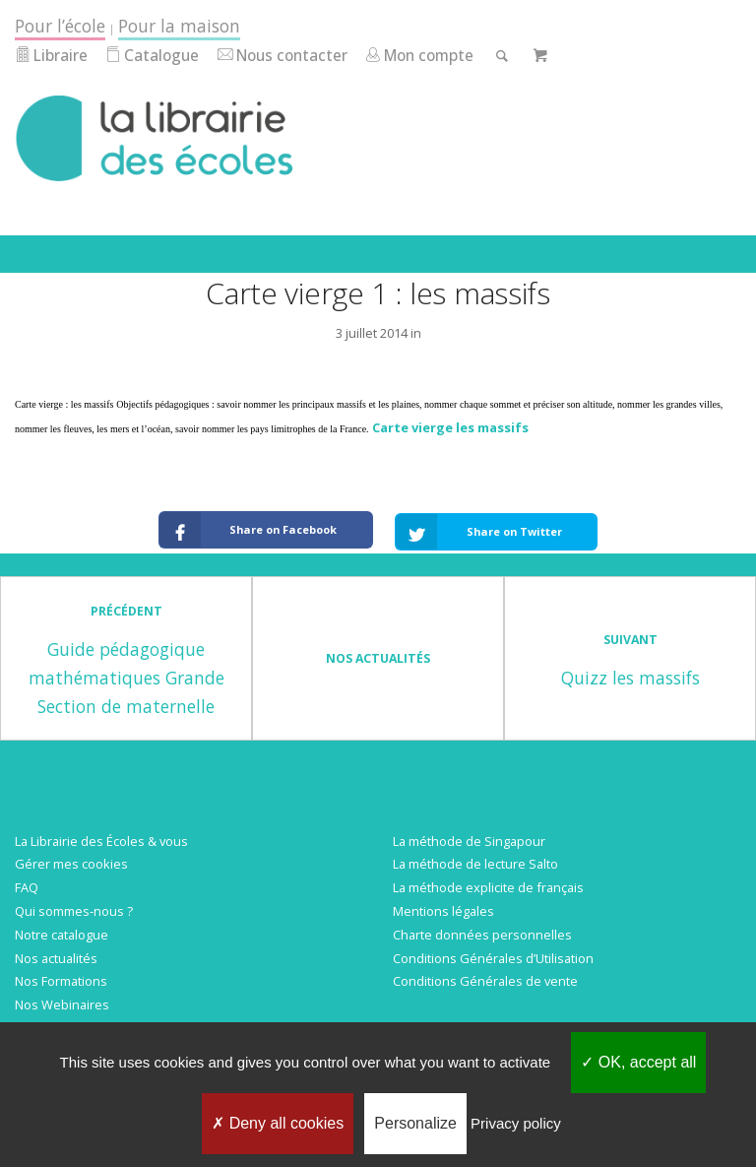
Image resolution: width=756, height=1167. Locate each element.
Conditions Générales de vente (485, 975)
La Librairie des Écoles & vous (101, 835)
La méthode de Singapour (469, 835)
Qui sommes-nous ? (74, 905)
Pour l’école (60, 25)
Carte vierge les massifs (450, 427)
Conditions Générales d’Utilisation (493, 952)
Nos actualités (56, 952)
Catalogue (152, 55)
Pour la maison (179, 25)
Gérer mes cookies (71, 859)
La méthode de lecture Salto (475, 859)
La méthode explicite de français (488, 881)
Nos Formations (61, 975)
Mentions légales (443, 905)
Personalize (415, 1123)
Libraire (51, 55)
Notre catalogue (61, 929)
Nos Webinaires (62, 998)
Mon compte (419, 55)
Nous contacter (282, 55)
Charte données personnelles (482, 929)
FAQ (26, 881)
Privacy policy (516, 1123)
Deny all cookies (278, 1123)
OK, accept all (638, 1062)
